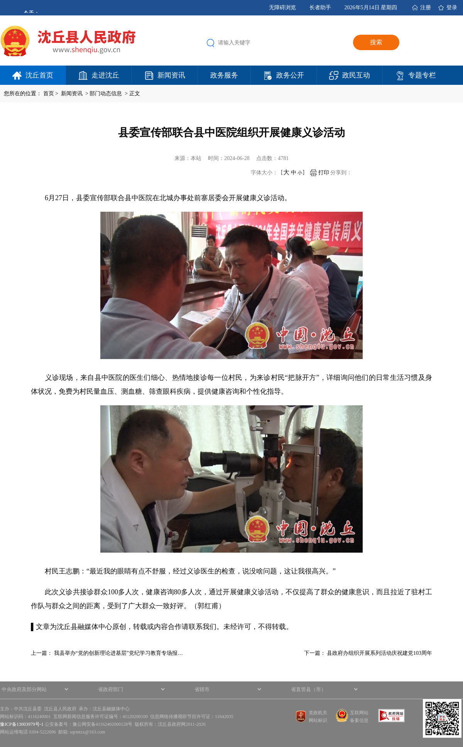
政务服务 (224, 75)
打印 (319, 172)
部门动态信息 (106, 93)
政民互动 (356, 75)
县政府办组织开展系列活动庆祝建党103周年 (379, 653)
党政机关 (318, 712)
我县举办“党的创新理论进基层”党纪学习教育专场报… (118, 653)
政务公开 (290, 75)
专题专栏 (422, 75)
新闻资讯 (171, 75)
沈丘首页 (39, 75)
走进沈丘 (105, 75)
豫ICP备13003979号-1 (22, 724)
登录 (451, 7)
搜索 (376, 42)
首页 (48, 93)
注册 (425, 7)
